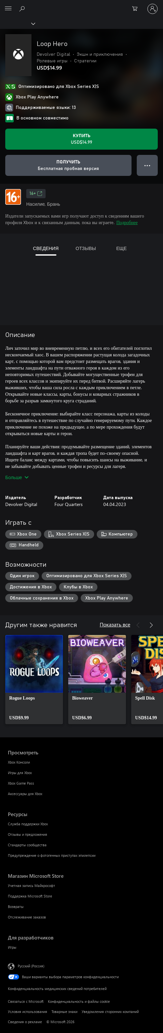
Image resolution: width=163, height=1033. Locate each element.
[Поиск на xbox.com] (23, 8)
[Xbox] (17, 23)
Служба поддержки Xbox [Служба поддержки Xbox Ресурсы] (28, 824)
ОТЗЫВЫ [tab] (86, 248)
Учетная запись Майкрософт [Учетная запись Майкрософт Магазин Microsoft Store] (31, 885)
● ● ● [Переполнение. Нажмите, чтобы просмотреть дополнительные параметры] (147, 165)
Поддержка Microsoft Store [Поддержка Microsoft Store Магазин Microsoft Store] (30, 896)
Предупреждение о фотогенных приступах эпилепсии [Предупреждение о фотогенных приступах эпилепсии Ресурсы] (51, 855)
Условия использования (27, 1011)
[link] (34, 679)
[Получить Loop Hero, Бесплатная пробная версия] (68, 165)
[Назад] (138, 625)
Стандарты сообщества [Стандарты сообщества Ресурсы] (27, 845)
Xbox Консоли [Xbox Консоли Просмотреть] (19, 762)
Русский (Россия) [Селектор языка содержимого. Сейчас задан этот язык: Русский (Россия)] (31, 966)
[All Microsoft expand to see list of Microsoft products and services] (8, 9)
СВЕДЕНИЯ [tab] (46, 248)
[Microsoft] (81, 5)
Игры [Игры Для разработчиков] (12, 947)
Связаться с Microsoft (26, 1001)
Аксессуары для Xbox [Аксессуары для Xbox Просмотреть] (25, 793)
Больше (17, 477)
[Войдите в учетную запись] (152, 9)
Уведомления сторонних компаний (110, 1011)
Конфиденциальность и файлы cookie (79, 1001)
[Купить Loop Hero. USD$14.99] (81, 139)
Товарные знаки (64, 1011)
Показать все (115, 624)
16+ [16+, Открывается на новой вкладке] (36, 193)
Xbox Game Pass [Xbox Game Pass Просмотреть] (21, 783)
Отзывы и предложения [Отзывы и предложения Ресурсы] (27, 834)
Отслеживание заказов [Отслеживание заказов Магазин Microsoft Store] (27, 917)
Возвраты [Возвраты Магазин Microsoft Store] (16, 906)
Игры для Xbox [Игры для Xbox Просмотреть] (20, 772)
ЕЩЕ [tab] (121, 248)
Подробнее (127, 222)
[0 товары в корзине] (137, 9)
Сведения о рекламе (25, 1022)
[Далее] (151, 625)
